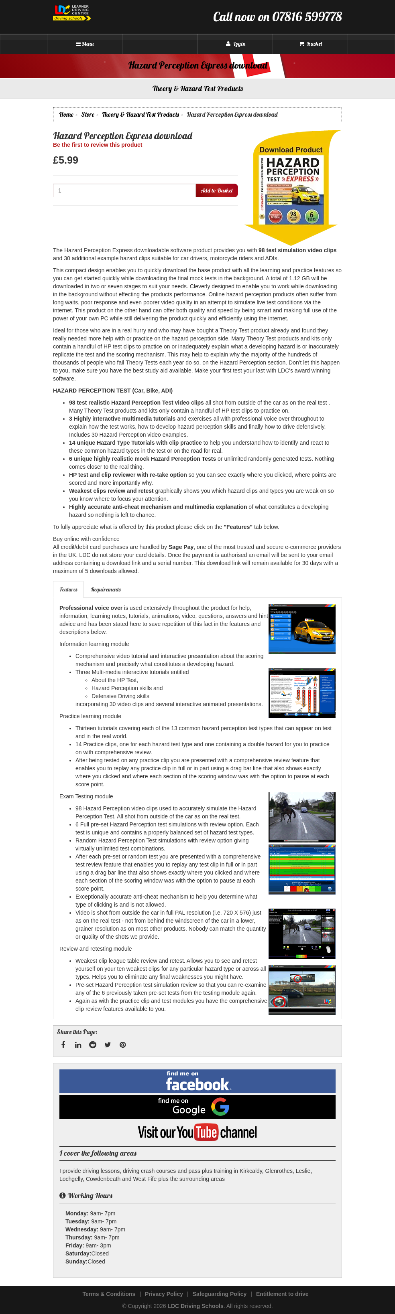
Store (87, 114)
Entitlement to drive (282, 1294)
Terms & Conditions (108, 1294)
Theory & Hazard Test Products (140, 114)
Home (66, 114)
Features (68, 589)
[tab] (68, 589)
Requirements (105, 589)
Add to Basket (217, 190)
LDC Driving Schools (195, 1306)
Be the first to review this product (97, 145)
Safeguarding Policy (220, 1294)
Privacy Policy (164, 1294)
